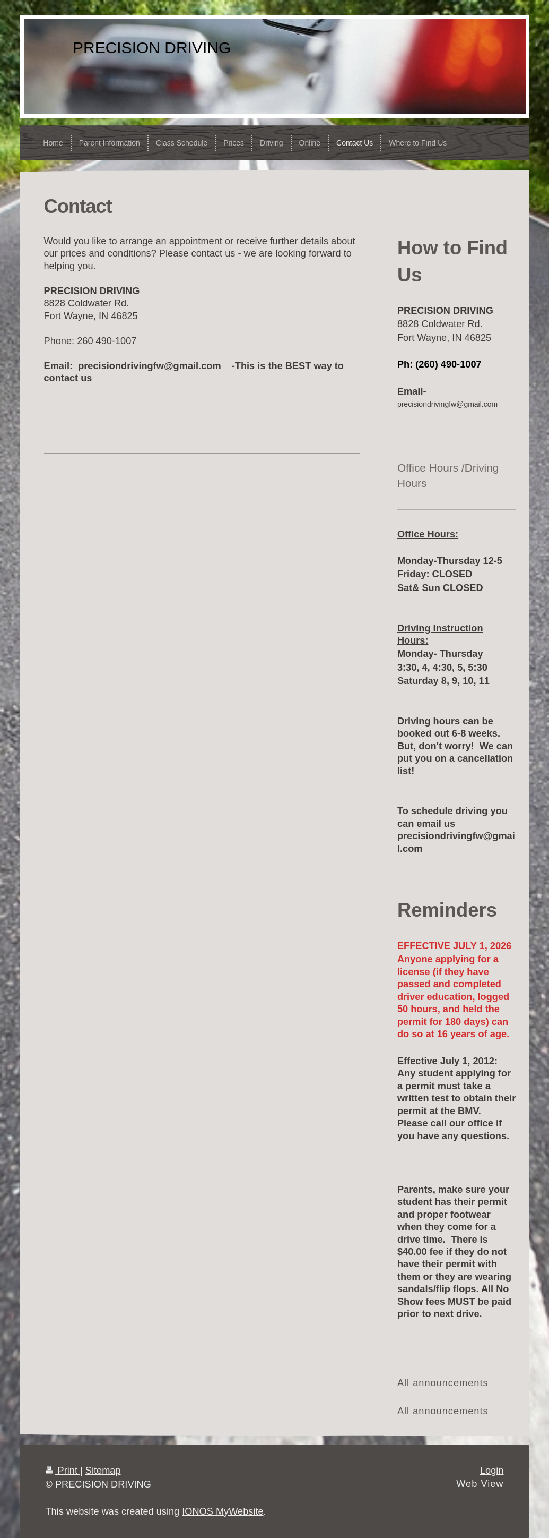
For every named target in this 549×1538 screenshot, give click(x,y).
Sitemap (103, 1470)
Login (492, 1470)
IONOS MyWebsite (222, 1511)
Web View (479, 1484)
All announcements (443, 1383)
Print (63, 1470)
